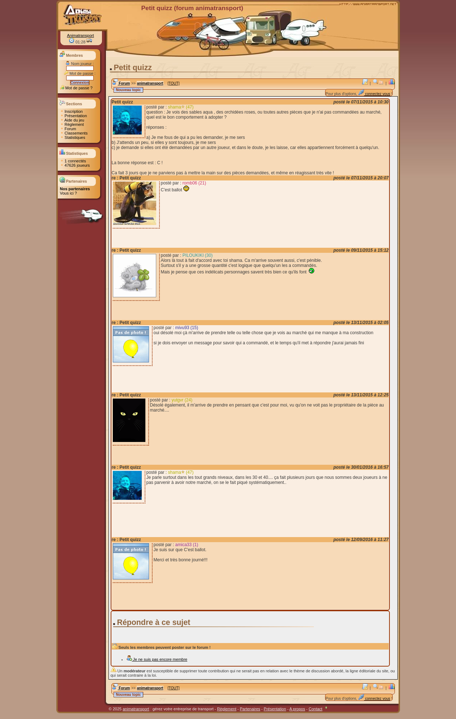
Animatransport (80, 35)
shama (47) (181, 107)
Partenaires (250, 709)
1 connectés (73, 161)
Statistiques (72, 137)
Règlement (72, 124)
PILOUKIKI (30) (198, 255)
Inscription (71, 111)
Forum (68, 129)
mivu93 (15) (186, 327)
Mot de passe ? (76, 88)
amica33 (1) (186, 544)
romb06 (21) (194, 183)
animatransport (150, 83)
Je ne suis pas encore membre (156, 659)
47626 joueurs (75, 165)
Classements (74, 133)
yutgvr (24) (182, 400)
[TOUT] (174, 83)
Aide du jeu (72, 120)
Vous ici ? (68, 193)
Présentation (73, 116)
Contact (315, 709)
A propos (297, 709)
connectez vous (374, 94)
